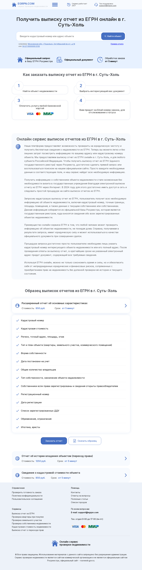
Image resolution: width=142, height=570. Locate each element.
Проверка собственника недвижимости (31, 523)
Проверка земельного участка (27, 520)
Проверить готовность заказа (26, 492)
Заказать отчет (53, 440)
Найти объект (113, 36)
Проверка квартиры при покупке (28, 517)
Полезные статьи (79, 499)
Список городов (79, 502)
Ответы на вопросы (80, 496)
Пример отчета (117, 44)
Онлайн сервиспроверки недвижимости (71, 543)
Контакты (75, 492)
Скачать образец (85, 441)
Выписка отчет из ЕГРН (23, 513)
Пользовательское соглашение (27, 499)
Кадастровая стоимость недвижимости (31, 527)
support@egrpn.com (107, 6)
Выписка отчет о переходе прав (28, 530)
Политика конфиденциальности (27, 496)
